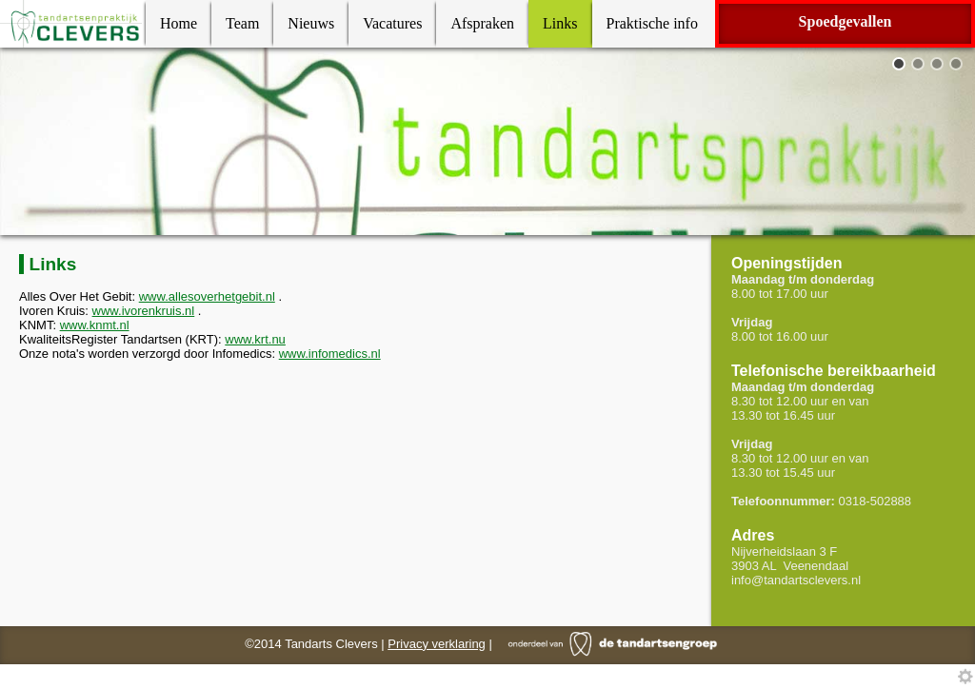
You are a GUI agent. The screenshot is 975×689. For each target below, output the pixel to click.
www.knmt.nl (94, 325)
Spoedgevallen (845, 21)
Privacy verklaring (437, 644)
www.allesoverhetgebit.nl (207, 296)
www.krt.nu (255, 339)
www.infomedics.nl (330, 353)
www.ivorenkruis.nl (143, 311)
